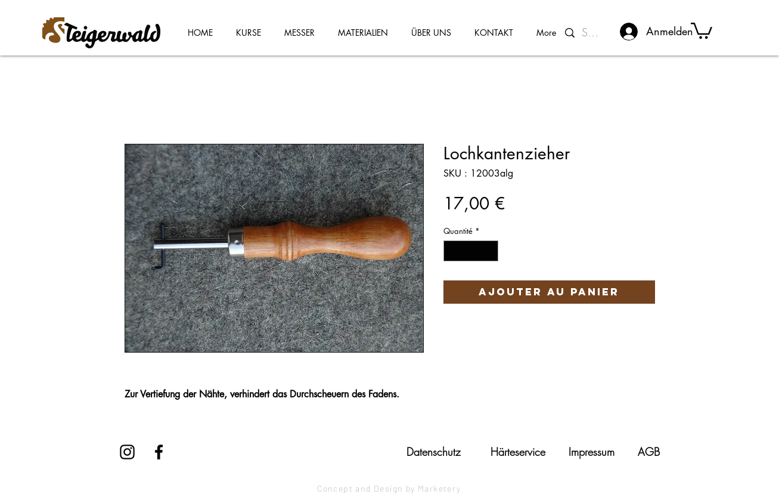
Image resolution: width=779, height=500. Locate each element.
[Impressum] (591, 452)
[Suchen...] (593, 33)
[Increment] (489, 251)
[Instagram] (127, 452)
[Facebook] (159, 452)
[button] (701, 30)
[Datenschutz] (434, 452)
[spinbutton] (470, 251)
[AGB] (649, 452)
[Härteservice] (518, 452)
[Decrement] (452, 251)
